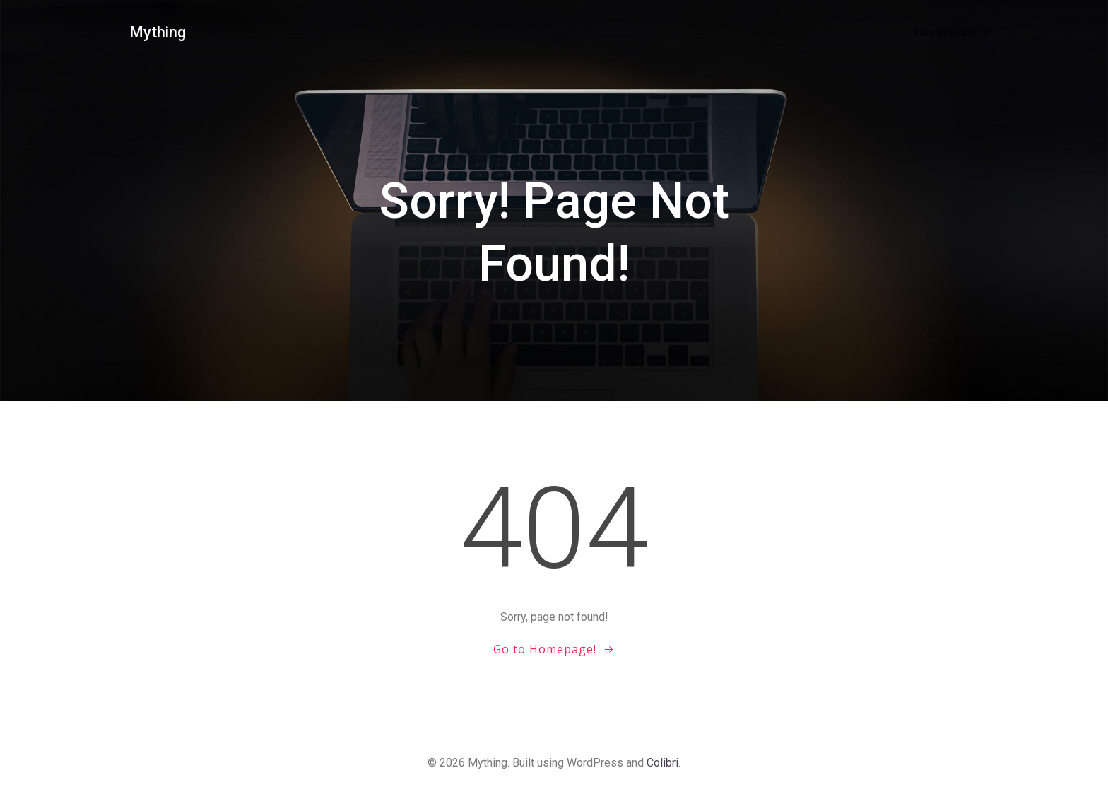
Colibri (662, 762)
